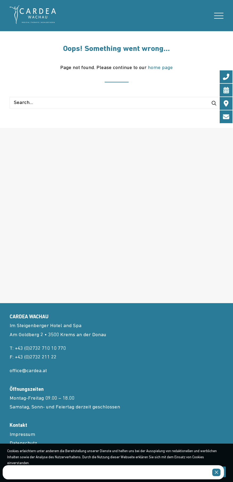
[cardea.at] (33, 14)
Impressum (22, 434)
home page (160, 67)
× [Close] (216, 472)
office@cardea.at (28, 370)
